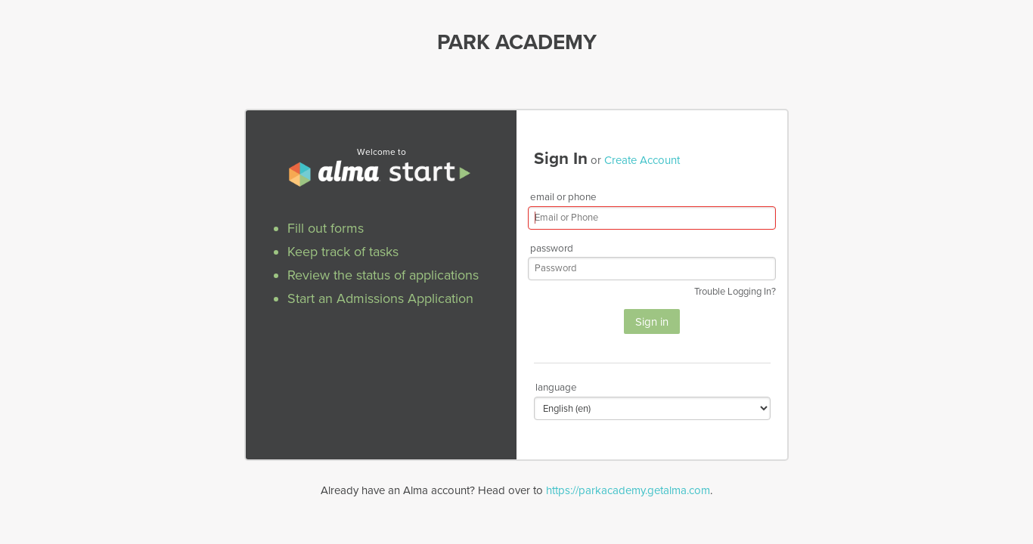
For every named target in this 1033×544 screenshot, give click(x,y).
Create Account (642, 160)
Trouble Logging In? (735, 292)
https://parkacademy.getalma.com (628, 490)
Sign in (652, 322)
